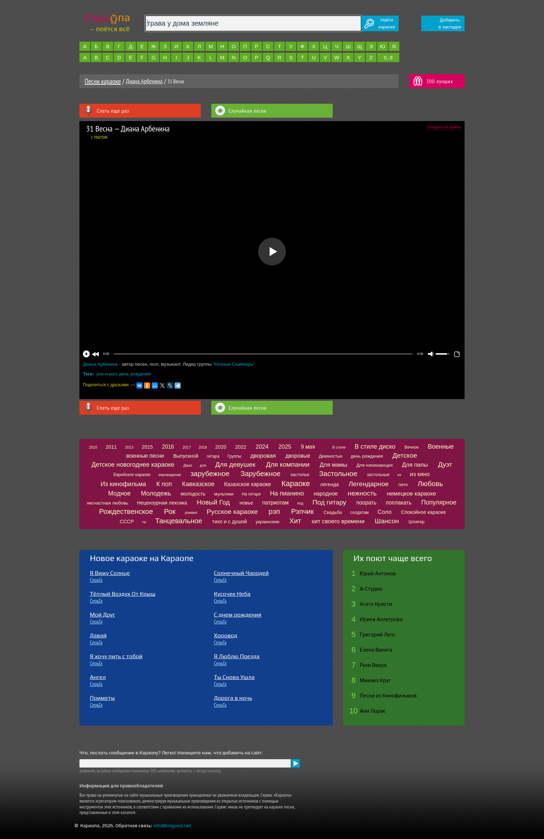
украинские (268, 521)
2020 (220, 447)
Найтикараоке (387, 23)
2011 (111, 447)
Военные (441, 446)
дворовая (263, 455)
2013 (129, 447)
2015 (147, 447)
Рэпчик (302, 511)
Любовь (430, 484)
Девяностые (330, 456)
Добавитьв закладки (450, 23)
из (399, 475)
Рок (170, 511)
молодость (193, 494)
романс (191, 512)
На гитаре (251, 494)
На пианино (287, 493)
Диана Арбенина (144, 81)
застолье (299, 474)
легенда (329, 484)
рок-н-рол (107, 373)
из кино (420, 474)
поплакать (398, 503)
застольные (378, 474)
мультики (223, 494)
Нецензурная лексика (162, 503)
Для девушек (235, 464)
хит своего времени (338, 521)
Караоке (295, 483)
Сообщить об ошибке (444, 127)
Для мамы (333, 464)
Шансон (387, 521)
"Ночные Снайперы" (234, 364)
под (300, 503)
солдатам (359, 512)
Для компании (287, 464)
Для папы (415, 464)
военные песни (145, 456)
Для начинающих (374, 465)
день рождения (135, 373)
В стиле (339, 447)
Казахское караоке (247, 484)
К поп (164, 484)
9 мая (308, 447)
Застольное (338, 473)
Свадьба (333, 512)
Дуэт (445, 464)
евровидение (169, 475)
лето (403, 484)
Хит (295, 521)
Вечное (412, 447)
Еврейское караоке (132, 474)
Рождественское (126, 511)
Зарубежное (260, 473)
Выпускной (185, 456)
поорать (366, 503)
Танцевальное (178, 521)
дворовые (298, 456)
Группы (234, 456)
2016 (168, 447)
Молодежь (156, 493)
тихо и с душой (229, 521)
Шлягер (416, 521)
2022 (240, 447)
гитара (213, 456)
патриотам (275, 503)
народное (326, 494)
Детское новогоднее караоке (133, 464)
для (203, 465)
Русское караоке (232, 511)
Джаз (187, 465)
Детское (404, 455)
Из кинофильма (123, 484)
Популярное (439, 502)
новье (246, 503)
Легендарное (369, 484)
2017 (186, 447)
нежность (362, 493)
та (144, 522)
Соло (384, 512)
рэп (274, 511)
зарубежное (209, 473)
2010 (93, 447)
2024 (262, 446)
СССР (127, 521)
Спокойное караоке (423, 512)
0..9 (388, 57)
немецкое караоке (411, 493)
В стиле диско (375, 446)
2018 (202, 447)
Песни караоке (103, 81)
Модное (119, 493)
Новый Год (213, 502)
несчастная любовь (107, 503)
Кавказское (198, 484)
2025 (284, 446)
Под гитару (330, 502)
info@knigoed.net (172, 825)
